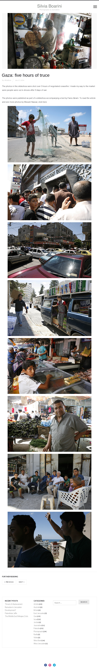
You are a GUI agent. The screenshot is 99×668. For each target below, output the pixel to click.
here (45, 102)
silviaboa (7, 80)
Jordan (36, 622)
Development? (10, 610)
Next (22, 582)
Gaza (36, 616)
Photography (39, 631)
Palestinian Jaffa (11, 613)
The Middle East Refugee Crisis (16, 616)
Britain (36, 610)
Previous (9, 582)
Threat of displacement (13, 604)
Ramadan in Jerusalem (13, 607)
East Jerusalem (39, 613)
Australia (37, 607)
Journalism (38, 625)
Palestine (37, 628)
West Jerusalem (40, 643)
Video (36, 637)
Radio (36, 634)
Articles (36, 604)
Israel (36, 619)
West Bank (38, 640)
